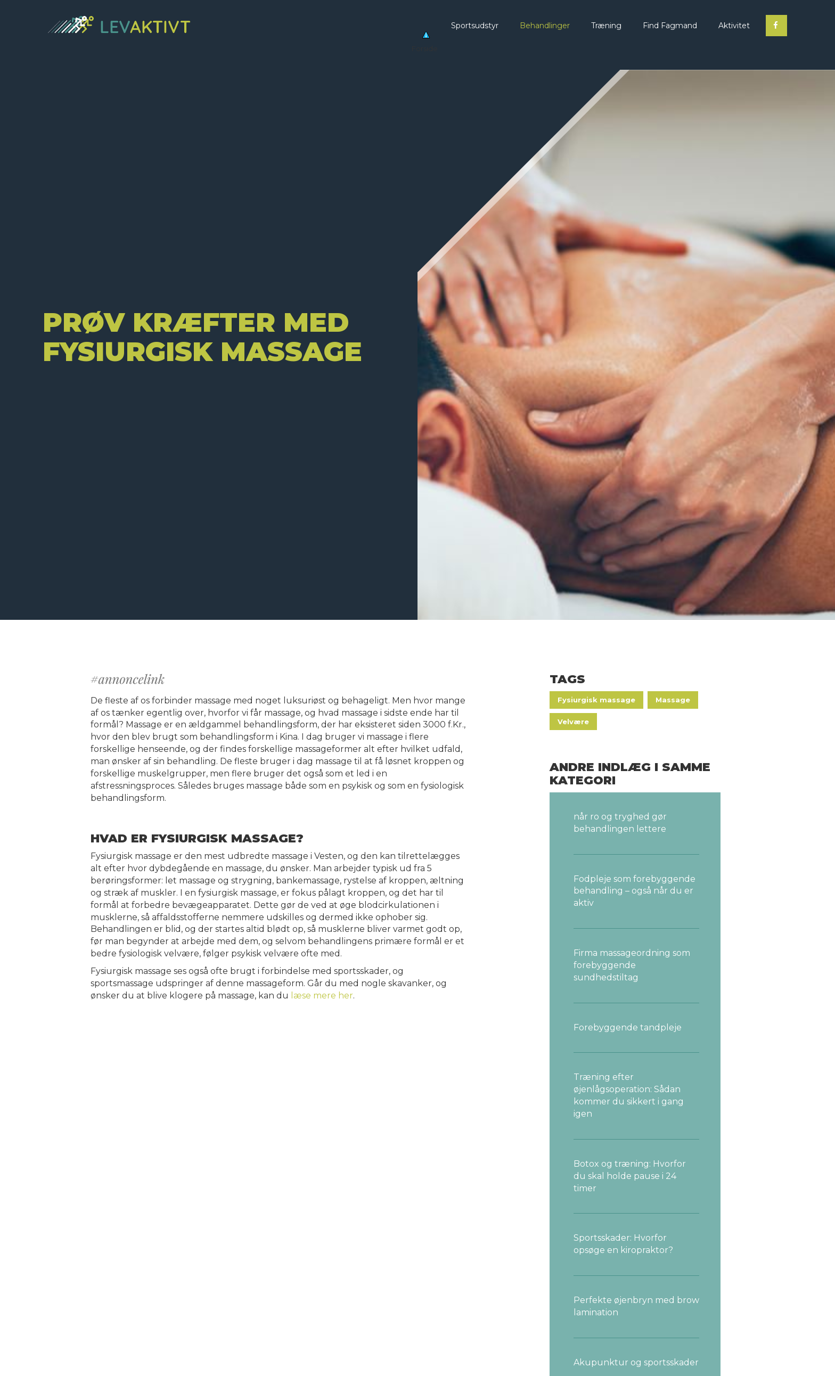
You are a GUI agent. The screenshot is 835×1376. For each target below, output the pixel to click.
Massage (673, 699)
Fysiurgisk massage (596, 699)
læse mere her (322, 995)
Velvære (573, 721)
